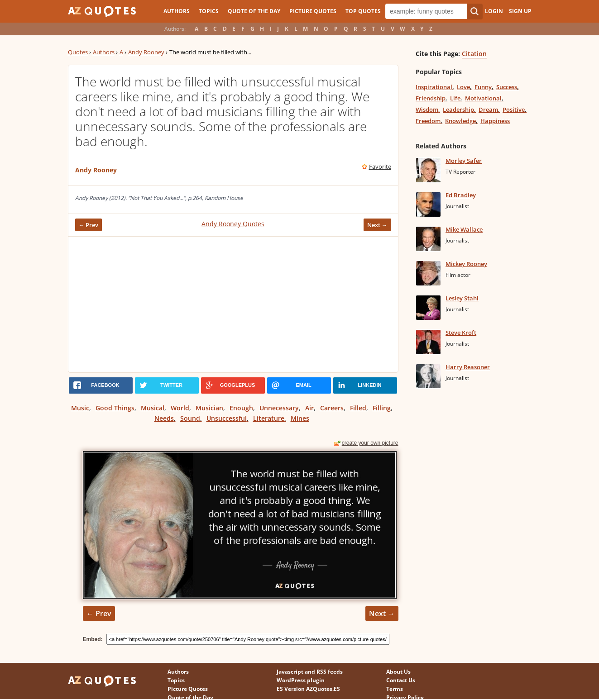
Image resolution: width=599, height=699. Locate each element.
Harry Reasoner (468, 367)
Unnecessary (279, 408)
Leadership (458, 109)
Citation (474, 53)
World (180, 408)
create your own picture (370, 443)
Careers (332, 408)
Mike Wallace (464, 229)
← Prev (89, 225)
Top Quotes (363, 11)
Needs (164, 418)
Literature (268, 418)
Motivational (483, 98)
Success (506, 87)
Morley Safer (464, 161)
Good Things (115, 408)
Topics (209, 11)
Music (80, 408)
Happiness (495, 121)
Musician (209, 408)
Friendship (431, 98)
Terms (394, 689)
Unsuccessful (226, 418)
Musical (152, 408)
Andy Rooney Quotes (232, 223)
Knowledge (460, 121)
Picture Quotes (312, 11)
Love (463, 87)
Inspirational (434, 87)
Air (309, 408)
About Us (398, 671)
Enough (241, 408)
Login (494, 11)
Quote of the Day (254, 11)
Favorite (380, 166)
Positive (514, 109)
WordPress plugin (301, 680)
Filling (382, 408)
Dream (488, 109)
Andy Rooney (146, 52)
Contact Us (400, 680)
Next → (377, 225)
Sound (190, 418)
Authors (176, 11)
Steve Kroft (461, 332)
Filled (358, 408)
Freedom (428, 121)
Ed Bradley (461, 195)
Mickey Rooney (466, 264)
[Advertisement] (233, 304)
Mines (300, 418)
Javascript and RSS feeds (310, 671)
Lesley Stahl (462, 298)
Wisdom (427, 109)
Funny (483, 87)
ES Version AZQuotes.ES (308, 689)
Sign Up (520, 11)
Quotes (78, 52)
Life (455, 98)
